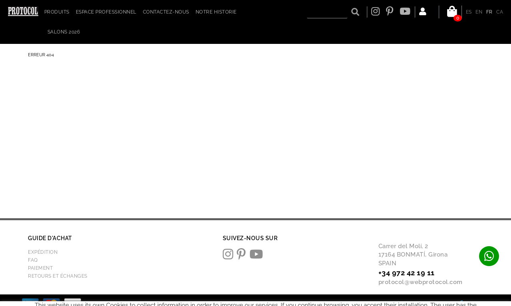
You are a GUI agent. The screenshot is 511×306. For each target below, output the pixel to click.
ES (469, 12)
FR (489, 12)
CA (499, 12)
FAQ (33, 260)
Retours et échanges (57, 276)
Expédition (42, 252)
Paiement (40, 268)
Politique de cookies (207, 303)
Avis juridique (251, 303)
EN (478, 12)
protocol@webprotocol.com (420, 282)
